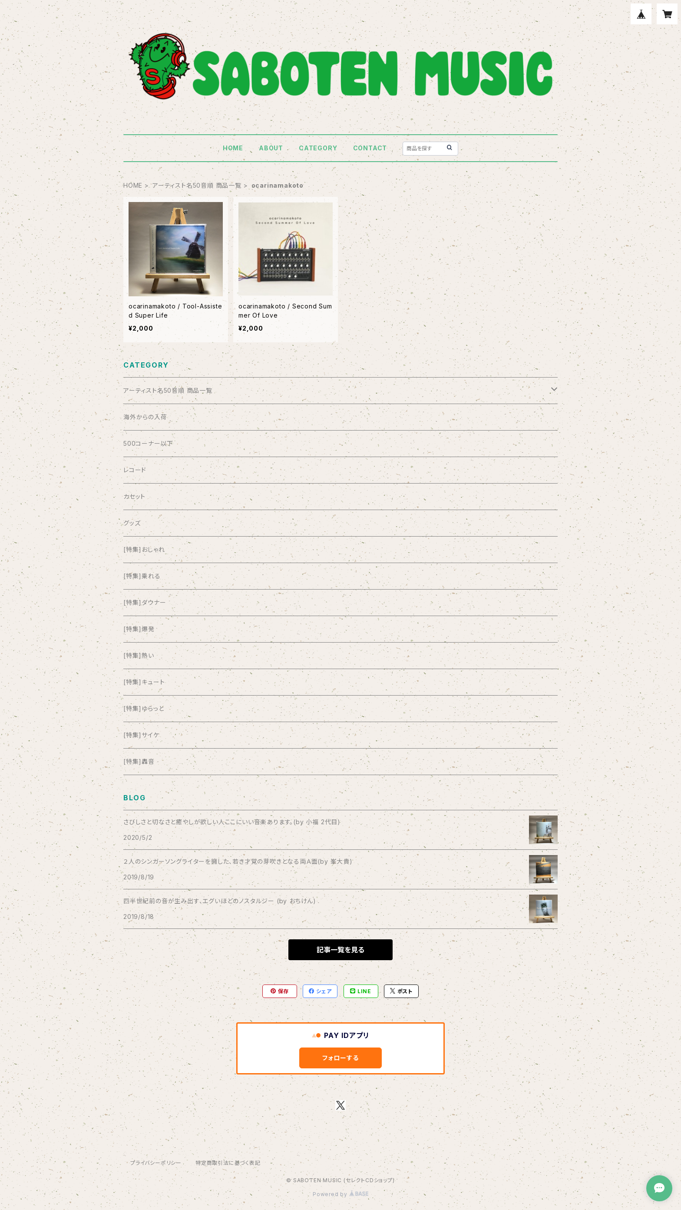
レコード (134, 470)
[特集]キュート (144, 682)
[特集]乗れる (142, 576)
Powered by (340, 1194)
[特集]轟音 (139, 761)
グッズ (131, 523)
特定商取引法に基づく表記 (228, 1163)
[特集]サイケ (141, 735)
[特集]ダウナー (144, 602)
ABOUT (271, 148)
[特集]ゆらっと (143, 708)
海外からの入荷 (145, 417)
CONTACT (370, 148)
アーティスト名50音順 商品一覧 (196, 185)
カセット (134, 496)
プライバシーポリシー (156, 1163)
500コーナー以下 (148, 443)
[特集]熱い (138, 655)
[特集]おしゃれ (144, 549)
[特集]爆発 (139, 629)
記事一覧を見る (340, 949)
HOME (233, 148)
